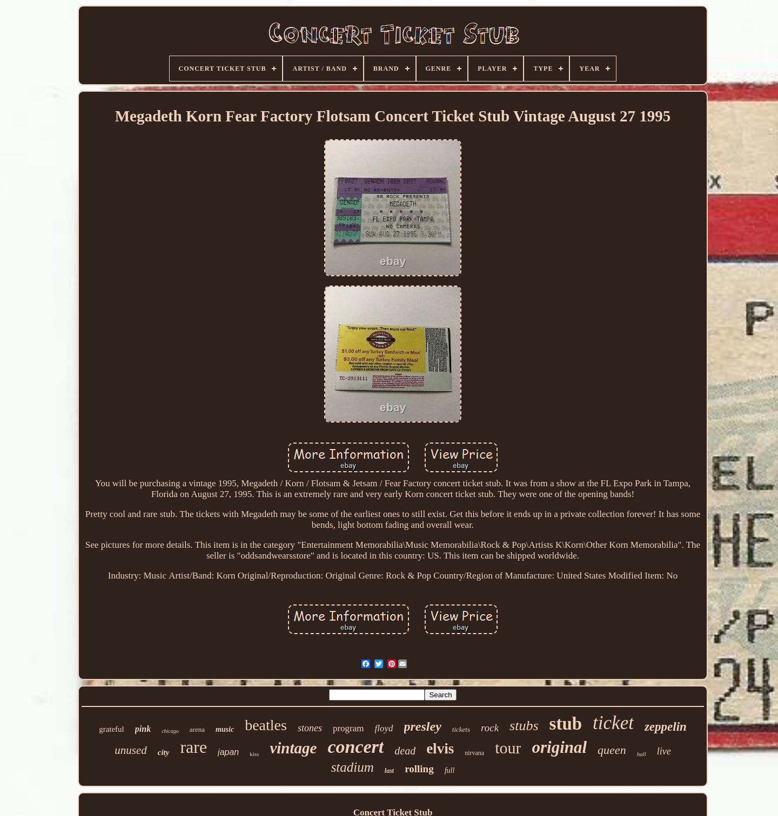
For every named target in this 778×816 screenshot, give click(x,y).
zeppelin (666, 726)
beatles (266, 725)
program (348, 728)
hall (641, 754)
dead (404, 751)
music (225, 729)
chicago (170, 731)
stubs (523, 725)
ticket (613, 722)
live (664, 751)
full (450, 770)
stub (565, 723)
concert (355, 747)
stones (310, 728)
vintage (293, 748)
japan (228, 752)
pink (143, 728)
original (559, 747)
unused (131, 750)
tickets (461, 729)
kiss (254, 754)
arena (197, 729)
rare (193, 747)
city (164, 752)
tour (508, 748)
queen (612, 750)
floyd (384, 728)
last (389, 770)
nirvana (474, 753)
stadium (352, 767)
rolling (419, 768)
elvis (440, 748)
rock (490, 727)
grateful (111, 729)
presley (422, 726)
